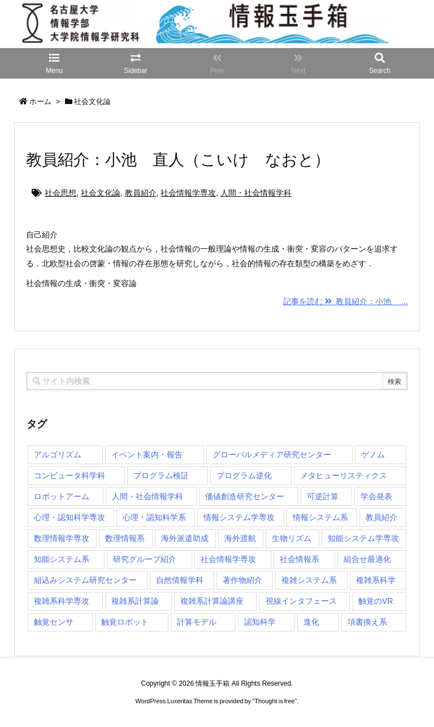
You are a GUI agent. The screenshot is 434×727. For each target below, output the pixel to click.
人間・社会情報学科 (256, 192)
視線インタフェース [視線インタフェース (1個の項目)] (301, 600)
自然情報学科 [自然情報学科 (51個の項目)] (179, 580)
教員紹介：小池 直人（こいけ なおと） (178, 159)
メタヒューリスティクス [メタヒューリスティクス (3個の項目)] (343, 475)
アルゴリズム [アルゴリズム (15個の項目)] (57, 454)
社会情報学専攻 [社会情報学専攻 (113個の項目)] (228, 559)
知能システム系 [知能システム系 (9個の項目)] (61, 559)
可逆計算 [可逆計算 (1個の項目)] (322, 496)
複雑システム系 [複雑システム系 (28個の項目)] (309, 580)
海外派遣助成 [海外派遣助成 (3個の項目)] (185, 538)
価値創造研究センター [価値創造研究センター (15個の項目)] (244, 496)
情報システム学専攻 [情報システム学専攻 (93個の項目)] (239, 517)
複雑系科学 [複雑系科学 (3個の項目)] (376, 580)
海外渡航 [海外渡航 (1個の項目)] (240, 538)
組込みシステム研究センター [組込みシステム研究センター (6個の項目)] (85, 580)
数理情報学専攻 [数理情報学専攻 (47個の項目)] (61, 538)
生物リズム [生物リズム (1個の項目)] (291, 538)
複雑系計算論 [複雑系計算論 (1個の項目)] (135, 600)
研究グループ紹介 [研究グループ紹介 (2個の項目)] (144, 559)
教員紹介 (141, 192)
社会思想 (60, 192)
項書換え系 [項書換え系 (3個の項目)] (367, 621)
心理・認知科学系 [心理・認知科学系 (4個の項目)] (154, 517)
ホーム (40, 101)
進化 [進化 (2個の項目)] (311, 621)
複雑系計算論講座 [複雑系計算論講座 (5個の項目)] (212, 600)
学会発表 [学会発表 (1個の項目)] (376, 496)
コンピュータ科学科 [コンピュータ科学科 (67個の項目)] (69, 475)
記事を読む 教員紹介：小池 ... (345, 301)
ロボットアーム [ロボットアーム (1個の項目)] (61, 496)
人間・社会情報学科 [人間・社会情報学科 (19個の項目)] (147, 496)
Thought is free (274, 701)
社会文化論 (100, 192)
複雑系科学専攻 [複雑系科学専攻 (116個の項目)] (61, 600)
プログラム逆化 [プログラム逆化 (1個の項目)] (244, 475)
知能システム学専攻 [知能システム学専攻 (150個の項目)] (363, 538)
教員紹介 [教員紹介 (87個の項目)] (381, 517)
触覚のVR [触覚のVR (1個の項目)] (375, 600)
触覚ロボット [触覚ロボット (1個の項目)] (125, 621)
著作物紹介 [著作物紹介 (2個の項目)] (242, 580)
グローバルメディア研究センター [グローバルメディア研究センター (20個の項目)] (271, 454)
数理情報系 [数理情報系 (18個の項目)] (125, 538)
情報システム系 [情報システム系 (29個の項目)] (320, 517)
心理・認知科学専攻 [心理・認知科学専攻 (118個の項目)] (69, 517)
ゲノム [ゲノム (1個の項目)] (373, 454)
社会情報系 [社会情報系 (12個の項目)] (299, 559)
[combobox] (217, 381)
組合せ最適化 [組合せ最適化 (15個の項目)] (367, 559)
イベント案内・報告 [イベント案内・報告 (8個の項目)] (147, 454)
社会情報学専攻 (188, 192)
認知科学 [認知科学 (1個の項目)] (260, 621)
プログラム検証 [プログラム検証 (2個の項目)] (161, 475)
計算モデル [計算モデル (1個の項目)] (196, 621)
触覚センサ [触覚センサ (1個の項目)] (53, 621)
